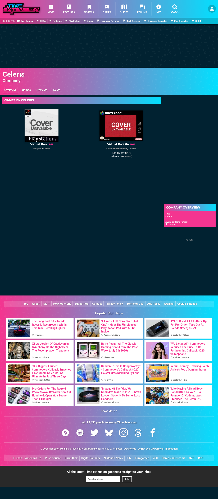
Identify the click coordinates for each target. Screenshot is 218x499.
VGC (155, 458)
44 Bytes (117, 448)
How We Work (62, 303)
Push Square (53, 458)
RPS (200, 458)
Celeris (14, 74)
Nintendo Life (32, 458)
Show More (109, 411)
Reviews (42, 90)
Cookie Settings (187, 303)
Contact (97, 303)
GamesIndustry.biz (173, 458)
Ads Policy (153, 303)
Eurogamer (142, 458)
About (35, 303)
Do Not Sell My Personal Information (158, 448)
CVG (191, 458)
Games (26, 90)
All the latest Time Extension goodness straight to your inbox (109, 472)
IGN (128, 458)
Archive (169, 303)
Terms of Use (135, 303)
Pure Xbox (71, 458)
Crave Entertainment (116, 148)
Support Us (81, 303)
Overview (10, 90)
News (56, 90)
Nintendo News (113, 458)
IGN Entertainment (89, 448)
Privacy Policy (114, 303)
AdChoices (130, 448)
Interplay (37, 148)
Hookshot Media (58, 448)
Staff (46, 303)
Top (24, 303)
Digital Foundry (90, 458)
